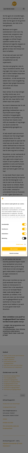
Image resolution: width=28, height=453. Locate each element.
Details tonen (19, 244)
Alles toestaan (14, 249)
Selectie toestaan (14, 253)
